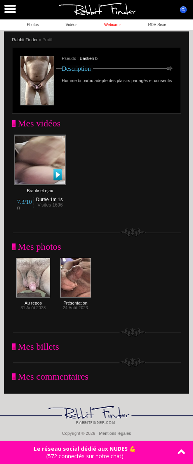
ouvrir (183, 9)
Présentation (75, 301)
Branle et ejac (40, 188)
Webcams (112, 25)
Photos (33, 25)
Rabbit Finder (25, 39)
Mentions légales (115, 433)
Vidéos (71, 25)
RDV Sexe (157, 25)
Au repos (33, 301)
